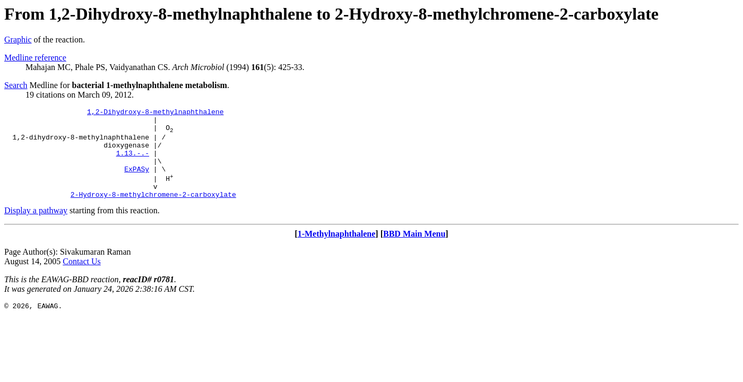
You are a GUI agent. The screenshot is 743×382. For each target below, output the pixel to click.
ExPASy (136, 181)
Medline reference (35, 57)
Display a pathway (35, 227)
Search (16, 85)
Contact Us (82, 278)
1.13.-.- (132, 162)
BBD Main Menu (414, 251)
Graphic (18, 39)
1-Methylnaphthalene (337, 251)
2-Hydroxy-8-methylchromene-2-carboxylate (153, 211)
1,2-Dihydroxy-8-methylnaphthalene (155, 113)
